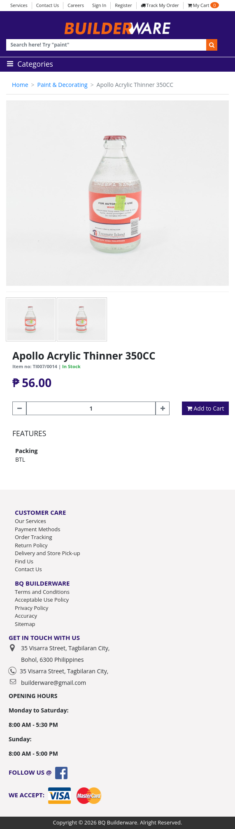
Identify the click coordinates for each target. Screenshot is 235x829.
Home (20, 85)
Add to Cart (205, 408)
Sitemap (25, 624)
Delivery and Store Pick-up (47, 553)
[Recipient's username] (106, 45)
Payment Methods (37, 529)
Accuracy (26, 615)
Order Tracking (33, 537)
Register (123, 5)
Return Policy (31, 545)
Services (19, 5)
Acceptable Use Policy (42, 599)
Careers (75, 5)
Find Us (24, 561)
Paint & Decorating (62, 85)
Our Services (30, 521)
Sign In (99, 5)
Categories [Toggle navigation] (29, 64)
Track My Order (160, 5)
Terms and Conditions (42, 591)
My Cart (203, 5)
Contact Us (47, 5)
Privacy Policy (31, 608)
